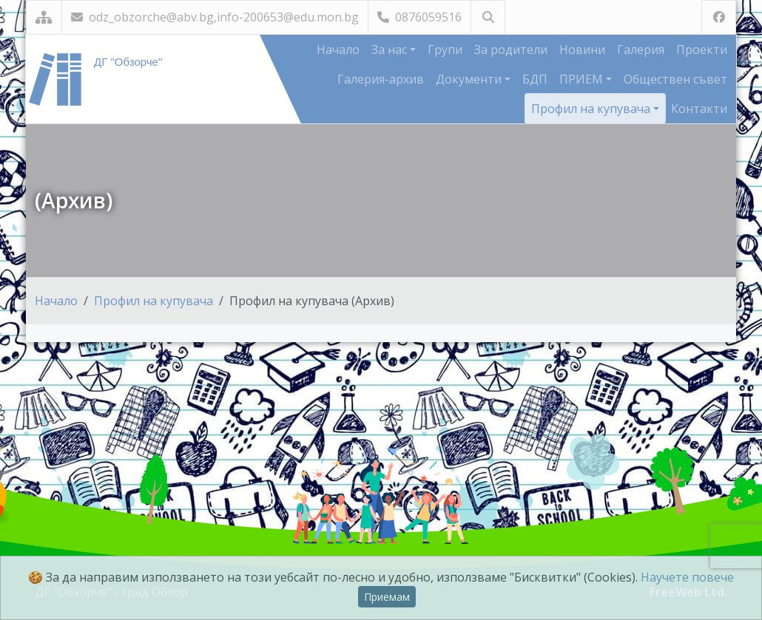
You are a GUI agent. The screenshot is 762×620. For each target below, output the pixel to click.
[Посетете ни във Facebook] (718, 17)
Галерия (640, 49)
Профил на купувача (592, 109)
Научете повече (687, 577)
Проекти (701, 49)
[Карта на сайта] (44, 17)
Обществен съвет (675, 79)
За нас (390, 49)
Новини (582, 49)
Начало (338, 49)
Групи (445, 49)
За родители (510, 49)
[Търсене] (488, 17)
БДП (534, 79)
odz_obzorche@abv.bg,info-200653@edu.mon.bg (215, 17)
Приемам (387, 597)
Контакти (699, 109)
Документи (470, 79)
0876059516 (419, 17)
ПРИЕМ (582, 79)
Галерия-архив (380, 79)
